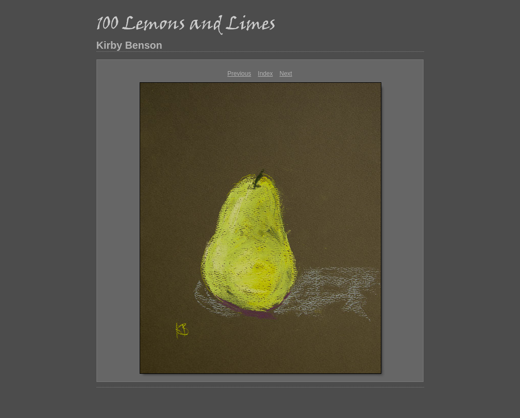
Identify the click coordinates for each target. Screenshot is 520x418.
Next (286, 73)
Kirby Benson (129, 45)
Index (265, 73)
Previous (239, 73)
